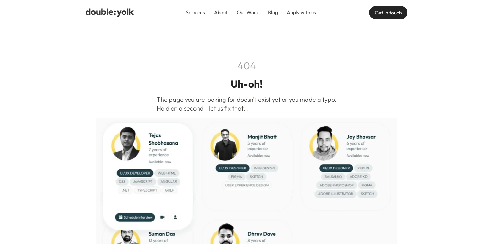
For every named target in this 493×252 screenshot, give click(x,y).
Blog (273, 12)
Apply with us (301, 12)
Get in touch (388, 12)
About (221, 12)
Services (195, 12)
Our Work (248, 12)
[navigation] (110, 12)
